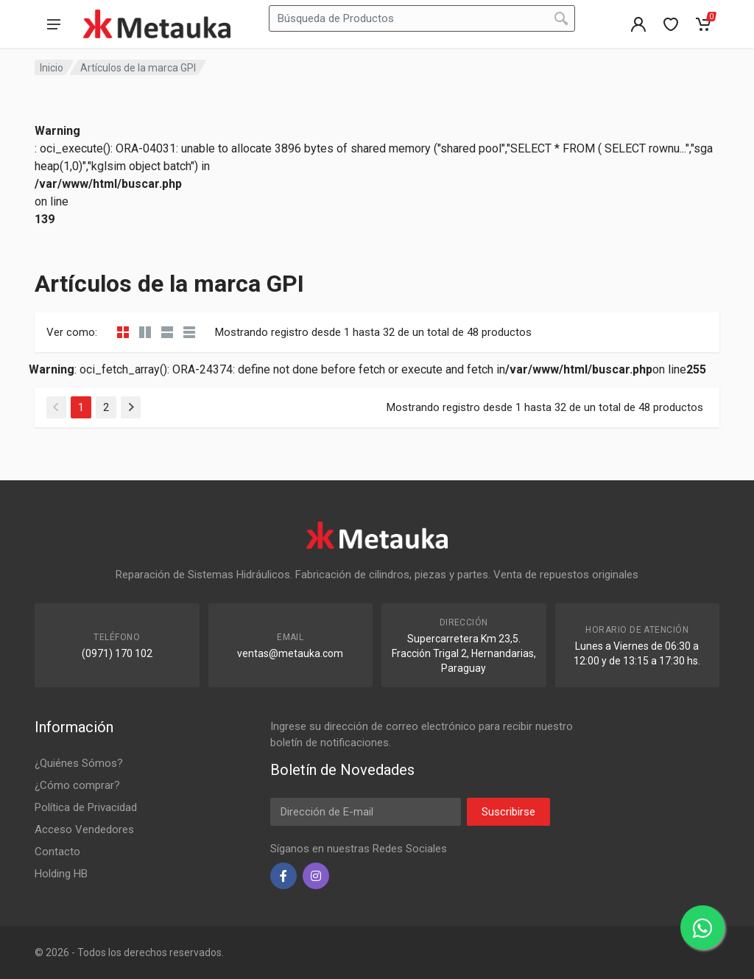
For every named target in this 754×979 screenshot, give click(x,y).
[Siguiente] (131, 407)
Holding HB (61, 873)
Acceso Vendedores (84, 829)
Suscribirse (508, 811)
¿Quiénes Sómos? (79, 763)
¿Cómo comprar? (77, 785)
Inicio (51, 68)
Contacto (57, 851)
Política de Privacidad (86, 807)
